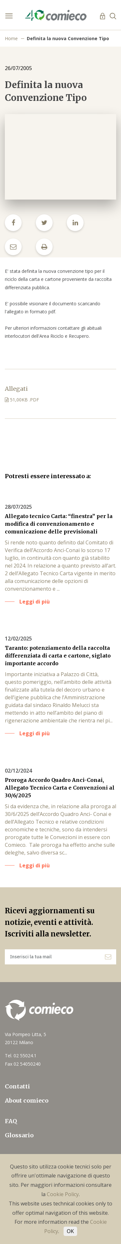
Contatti (17, 1086)
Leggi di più (34, 601)
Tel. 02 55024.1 (20, 1055)
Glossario (19, 1135)
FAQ (11, 1121)
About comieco (26, 1100)
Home (11, 38)
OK (70, 1231)
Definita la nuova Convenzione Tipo (68, 38)
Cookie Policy (63, 1194)
